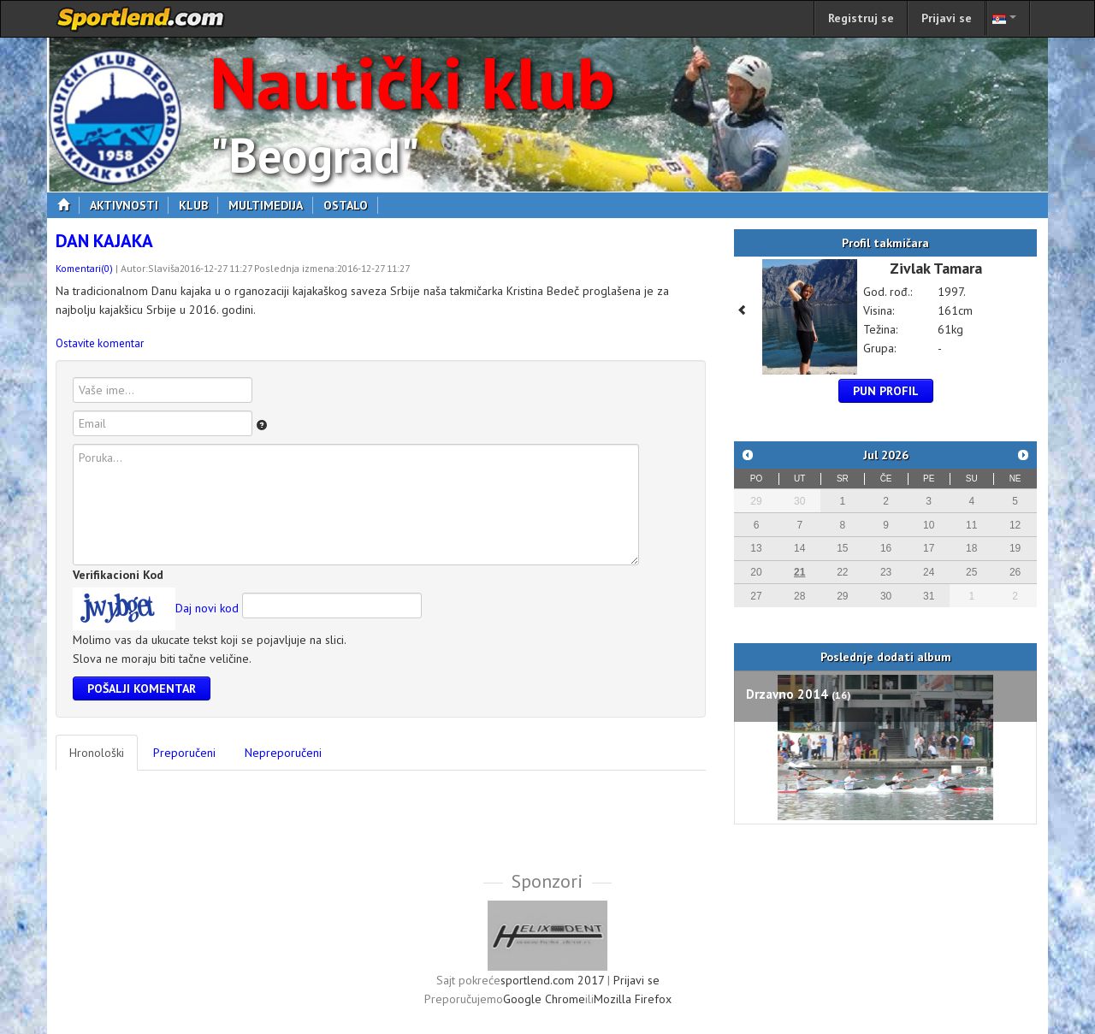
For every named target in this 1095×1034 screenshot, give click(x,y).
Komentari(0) (84, 268)
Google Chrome (544, 999)
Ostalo (350, 205)
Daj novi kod (207, 608)
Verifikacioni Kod (118, 574)
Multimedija (270, 205)
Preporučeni (184, 752)
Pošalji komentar (141, 688)
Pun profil (886, 391)
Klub (198, 205)
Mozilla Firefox (633, 999)
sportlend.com (141, 19)
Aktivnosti (129, 205)
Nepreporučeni (283, 752)
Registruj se (861, 18)
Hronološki (96, 752)
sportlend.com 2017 (552, 980)
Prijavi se (946, 18)
